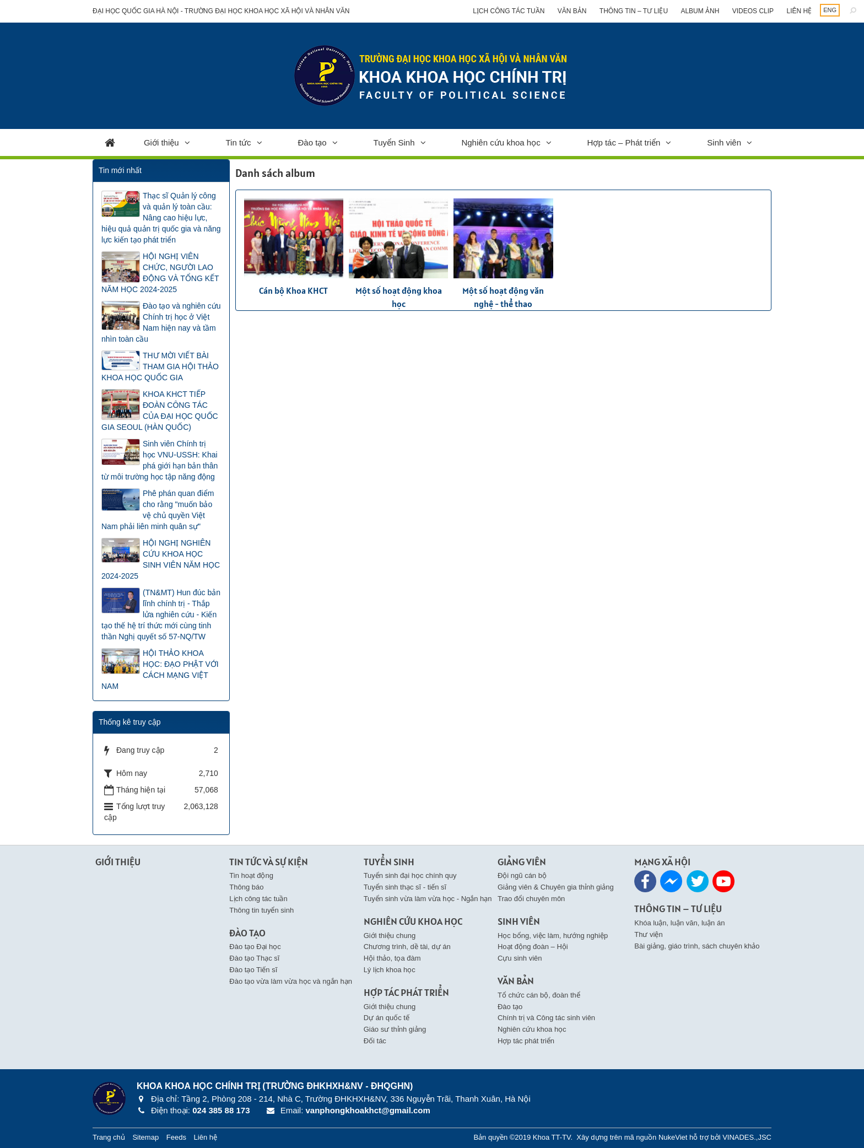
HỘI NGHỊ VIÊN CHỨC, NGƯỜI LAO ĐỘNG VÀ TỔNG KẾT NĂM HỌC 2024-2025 (160, 273)
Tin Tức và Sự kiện (268, 861)
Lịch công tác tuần (508, 11)
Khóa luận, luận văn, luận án (679, 923)
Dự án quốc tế (386, 1018)
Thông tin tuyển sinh (261, 910)
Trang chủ (109, 1137)
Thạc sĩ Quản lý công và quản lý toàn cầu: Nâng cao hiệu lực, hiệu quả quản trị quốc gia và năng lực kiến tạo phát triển (161, 217)
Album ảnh (700, 11)
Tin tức (238, 142)
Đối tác (375, 1041)
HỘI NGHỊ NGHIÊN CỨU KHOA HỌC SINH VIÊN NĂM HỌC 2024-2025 (160, 559)
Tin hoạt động (251, 875)
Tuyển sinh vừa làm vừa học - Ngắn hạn (428, 898)
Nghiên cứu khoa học (500, 142)
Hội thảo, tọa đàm (392, 958)
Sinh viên (724, 142)
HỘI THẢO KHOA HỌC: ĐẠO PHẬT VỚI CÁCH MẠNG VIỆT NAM (160, 670)
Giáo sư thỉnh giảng (395, 1029)
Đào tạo (312, 142)
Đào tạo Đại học (255, 946)
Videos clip (753, 11)
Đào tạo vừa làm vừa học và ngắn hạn (290, 981)
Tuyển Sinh (394, 142)
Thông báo (246, 887)
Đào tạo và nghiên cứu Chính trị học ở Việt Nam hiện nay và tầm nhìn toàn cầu (161, 322)
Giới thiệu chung (390, 935)
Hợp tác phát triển (526, 1041)
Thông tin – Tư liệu (634, 11)
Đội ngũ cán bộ (522, 875)
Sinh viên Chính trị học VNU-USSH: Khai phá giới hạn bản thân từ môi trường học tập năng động (159, 460)
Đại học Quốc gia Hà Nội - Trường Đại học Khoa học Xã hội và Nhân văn (221, 11)
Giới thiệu (161, 142)
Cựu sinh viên (520, 958)
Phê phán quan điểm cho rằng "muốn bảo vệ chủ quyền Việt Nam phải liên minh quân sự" (157, 510)
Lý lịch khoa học (389, 970)
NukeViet (673, 1137)
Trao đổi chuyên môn (531, 898)
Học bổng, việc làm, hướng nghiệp (553, 935)
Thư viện (648, 934)
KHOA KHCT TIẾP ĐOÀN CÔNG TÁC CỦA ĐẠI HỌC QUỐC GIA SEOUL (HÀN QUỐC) (159, 411)
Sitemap (145, 1137)
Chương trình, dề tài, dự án (407, 946)
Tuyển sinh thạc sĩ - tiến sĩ (405, 887)
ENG (829, 10)
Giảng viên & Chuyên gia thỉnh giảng (556, 887)
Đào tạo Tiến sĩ (253, 970)
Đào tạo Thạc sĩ (254, 958)
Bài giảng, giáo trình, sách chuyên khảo (696, 946)
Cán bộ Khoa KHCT (293, 290)
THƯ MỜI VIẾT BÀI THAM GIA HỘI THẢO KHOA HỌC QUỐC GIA (160, 366)
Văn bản (572, 11)
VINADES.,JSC (746, 1137)
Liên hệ (799, 11)
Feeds (176, 1137)
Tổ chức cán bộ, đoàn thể (539, 995)
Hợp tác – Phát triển (624, 142)
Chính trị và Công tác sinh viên (546, 1018)
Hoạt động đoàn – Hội (533, 946)
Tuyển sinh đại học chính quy (410, 875)
